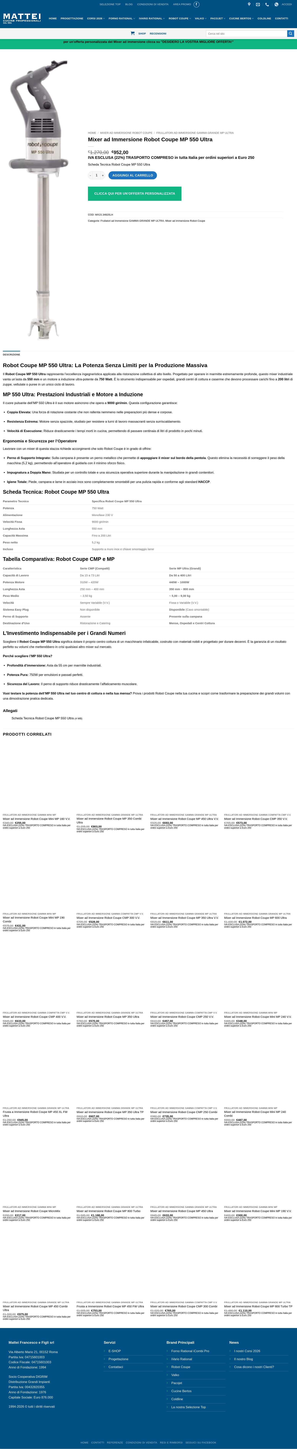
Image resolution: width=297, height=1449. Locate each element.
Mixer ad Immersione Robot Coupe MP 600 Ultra (255, 918)
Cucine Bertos (241, 18)
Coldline (264, 18)
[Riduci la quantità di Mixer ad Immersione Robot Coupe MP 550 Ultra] (90, 175)
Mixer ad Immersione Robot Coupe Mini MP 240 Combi (255, 1113)
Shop (142, 33)
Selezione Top (110, 4)
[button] (286, 4)
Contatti (281, 18)
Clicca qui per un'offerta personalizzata (134, 193)
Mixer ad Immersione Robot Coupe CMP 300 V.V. (108, 918)
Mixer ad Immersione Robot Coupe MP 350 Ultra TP (110, 1112)
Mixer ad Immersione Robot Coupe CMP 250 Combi (183, 1112)
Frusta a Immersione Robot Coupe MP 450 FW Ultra (110, 1306)
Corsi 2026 (96, 18)
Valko (201, 18)
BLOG (129, 4)
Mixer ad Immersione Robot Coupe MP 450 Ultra (181, 1211)
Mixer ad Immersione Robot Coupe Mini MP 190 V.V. (258, 1211)
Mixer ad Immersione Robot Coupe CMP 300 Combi (183, 1306)
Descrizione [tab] (12, 354)
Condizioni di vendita (141, 1442)
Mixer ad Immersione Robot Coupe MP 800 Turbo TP (258, 1306)
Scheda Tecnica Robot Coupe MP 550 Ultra (119, 164)
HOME (53, 18)
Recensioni (158, 33)
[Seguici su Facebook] (196, 4)
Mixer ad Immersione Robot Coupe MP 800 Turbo (108, 1211)
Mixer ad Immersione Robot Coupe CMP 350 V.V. (256, 819)
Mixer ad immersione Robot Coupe (126, 132)
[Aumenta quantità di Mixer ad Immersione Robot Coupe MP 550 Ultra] (103, 175)
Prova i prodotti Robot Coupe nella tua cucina (165, 693)
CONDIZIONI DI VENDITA (152, 4)
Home (92, 132)
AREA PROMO (182, 4)
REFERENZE (115, 1442)
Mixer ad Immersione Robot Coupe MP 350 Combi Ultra (109, 820)
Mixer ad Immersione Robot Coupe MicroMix (31, 1211)
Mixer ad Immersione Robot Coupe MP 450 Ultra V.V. (184, 819)
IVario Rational (152, 18)
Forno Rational (122, 18)
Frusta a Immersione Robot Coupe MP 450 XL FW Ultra (35, 1113)
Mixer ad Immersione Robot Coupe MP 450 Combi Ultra (35, 1308)
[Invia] (290, 33)
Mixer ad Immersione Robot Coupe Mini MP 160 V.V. (36, 819)
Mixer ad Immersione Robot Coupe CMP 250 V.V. (182, 1017)
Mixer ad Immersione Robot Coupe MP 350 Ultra (108, 1017)
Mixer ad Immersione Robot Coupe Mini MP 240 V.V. (258, 1017)
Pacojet (217, 18)
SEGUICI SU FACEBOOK (200, 1442)
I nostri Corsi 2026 (247, 1351)
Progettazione (72, 18)
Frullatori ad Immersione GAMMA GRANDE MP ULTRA (195, 132)
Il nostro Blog (243, 1359)
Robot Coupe (180, 18)
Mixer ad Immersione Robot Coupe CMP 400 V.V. (34, 1017)
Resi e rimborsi (171, 1442)
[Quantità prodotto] (97, 175)
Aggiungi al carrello (132, 175)
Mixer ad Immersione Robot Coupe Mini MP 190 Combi (34, 919)
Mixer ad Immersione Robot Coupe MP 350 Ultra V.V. (184, 918)
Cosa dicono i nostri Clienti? (254, 1367)
